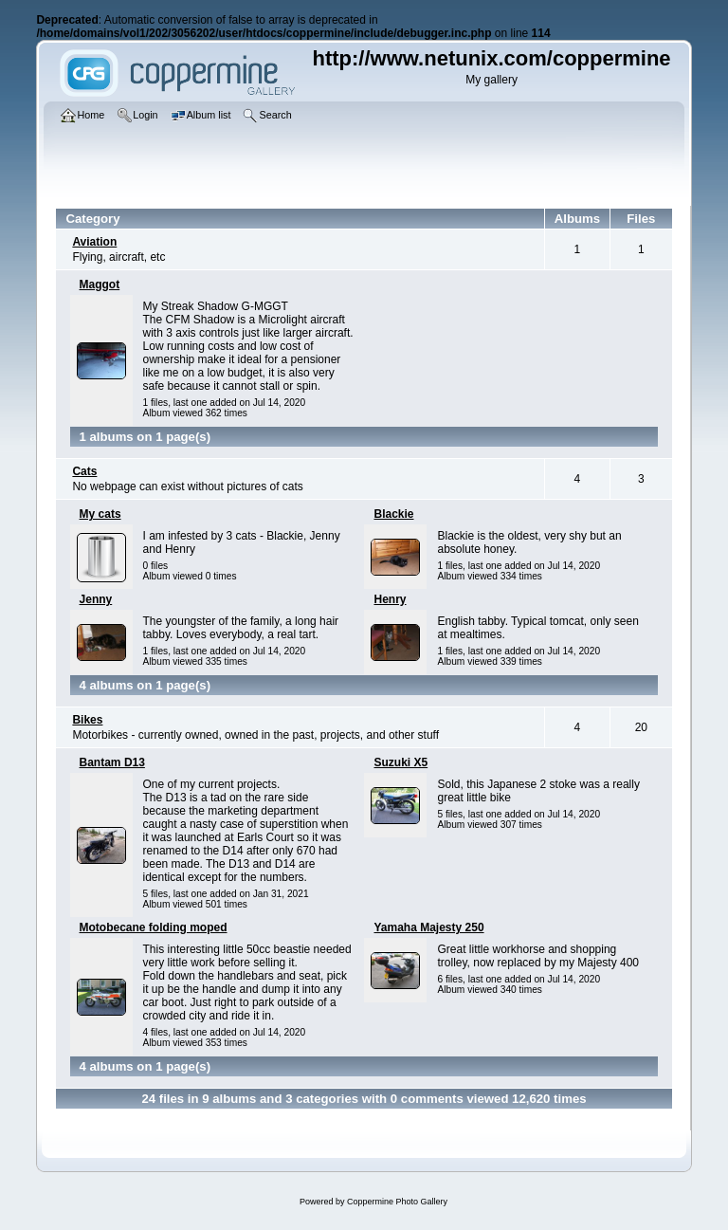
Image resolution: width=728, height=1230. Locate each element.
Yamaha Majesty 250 (428, 927)
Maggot (100, 284)
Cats (84, 471)
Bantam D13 (112, 762)
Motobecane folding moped (154, 927)
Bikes (87, 719)
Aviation (94, 241)
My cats (100, 514)
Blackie (393, 514)
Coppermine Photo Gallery (397, 1201)
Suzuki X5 (400, 762)
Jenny (96, 599)
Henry (389, 599)
